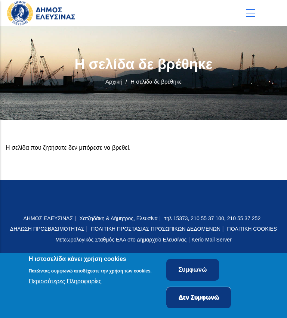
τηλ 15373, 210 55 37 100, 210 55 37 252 (213, 218)
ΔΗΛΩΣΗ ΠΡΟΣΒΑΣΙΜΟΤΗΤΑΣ (47, 229)
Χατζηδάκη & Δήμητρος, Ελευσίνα (119, 218)
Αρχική (114, 81)
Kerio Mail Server (211, 240)
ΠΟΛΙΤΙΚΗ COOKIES (252, 229)
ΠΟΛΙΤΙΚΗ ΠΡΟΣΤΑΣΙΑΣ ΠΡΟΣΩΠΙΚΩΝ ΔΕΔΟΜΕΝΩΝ (155, 229)
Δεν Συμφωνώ (198, 299)
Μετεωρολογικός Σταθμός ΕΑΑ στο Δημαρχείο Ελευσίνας (120, 240)
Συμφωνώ (192, 271)
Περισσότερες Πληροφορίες (65, 282)
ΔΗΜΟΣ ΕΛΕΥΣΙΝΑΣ (48, 218)
